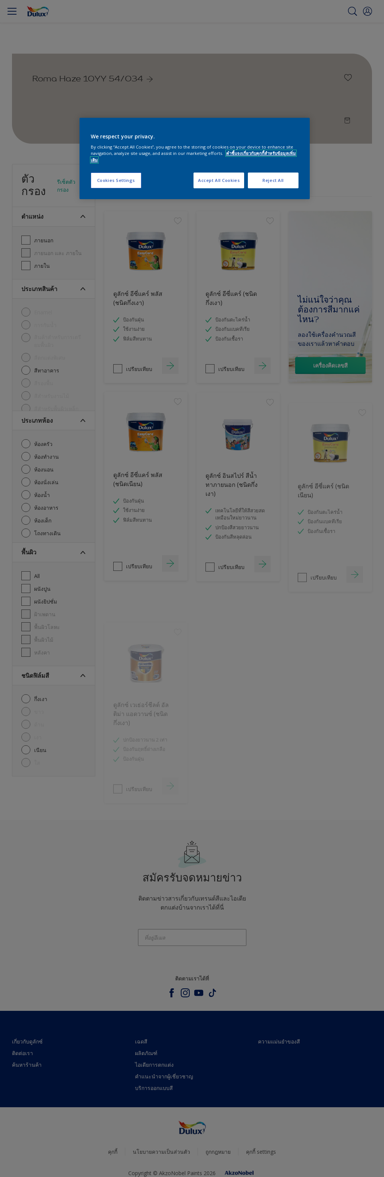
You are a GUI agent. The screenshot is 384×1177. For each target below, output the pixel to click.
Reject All (273, 180)
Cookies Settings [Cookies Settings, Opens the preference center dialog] (116, 180)
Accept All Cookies (219, 180)
